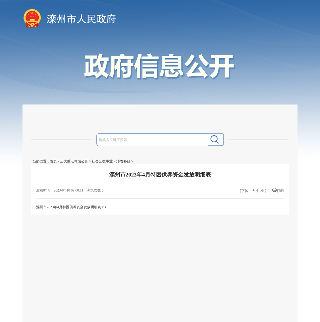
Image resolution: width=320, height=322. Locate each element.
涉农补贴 (123, 161)
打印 (280, 191)
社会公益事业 (102, 161)
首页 (53, 161)
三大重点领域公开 (74, 161)
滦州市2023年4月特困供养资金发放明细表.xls (71, 207)
